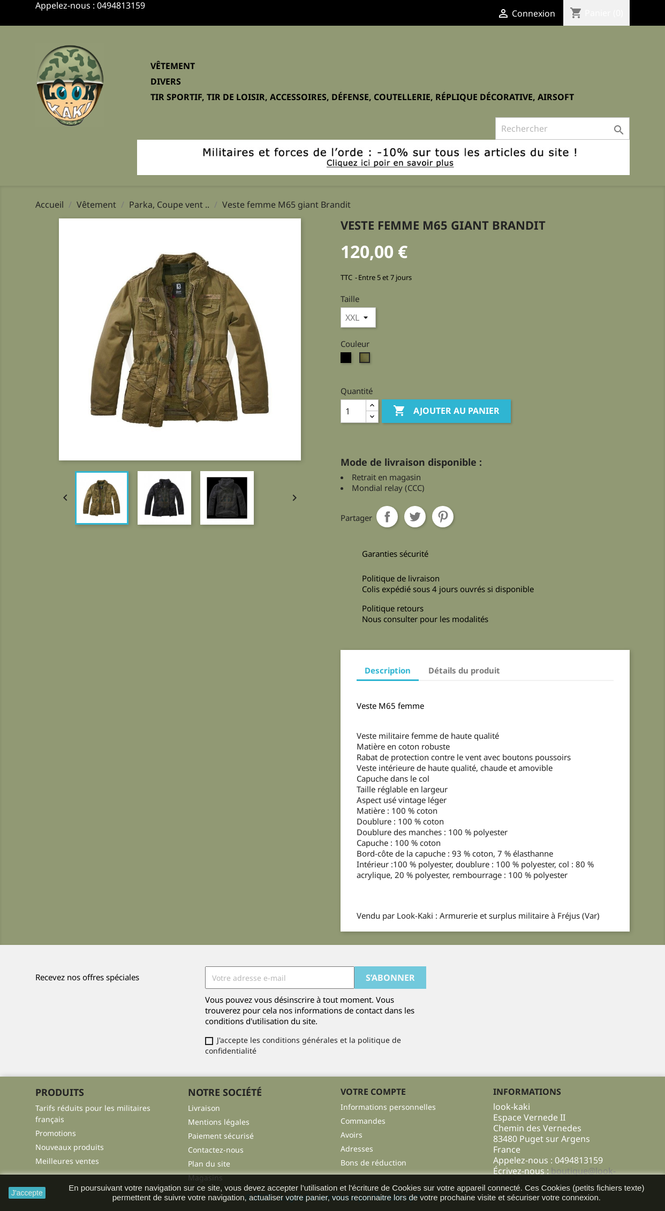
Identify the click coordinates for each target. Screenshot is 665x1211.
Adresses (357, 1149)
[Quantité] (353, 411)
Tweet (415, 516)
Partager (387, 516)
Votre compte (373, 1092)
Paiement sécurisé (221, 1136)
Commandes (363, 1121)
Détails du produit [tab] (464, 670)
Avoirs (351, 1135)
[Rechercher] (562, 128)
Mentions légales (219, 1122)
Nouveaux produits (69, 1147)
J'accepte (27, 1193)
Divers (165, 81)
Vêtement (172, 66)
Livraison (204, 1108)
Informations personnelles (388, 1107)
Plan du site (209, 1164)
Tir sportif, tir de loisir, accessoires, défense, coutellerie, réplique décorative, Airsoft (362, 97)
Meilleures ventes (67, 1161)
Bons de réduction (373, 1162)
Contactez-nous (216, 1150)
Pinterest (443, 516)
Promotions (55, 1133)
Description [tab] (388, 670)
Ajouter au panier (446, 411)
